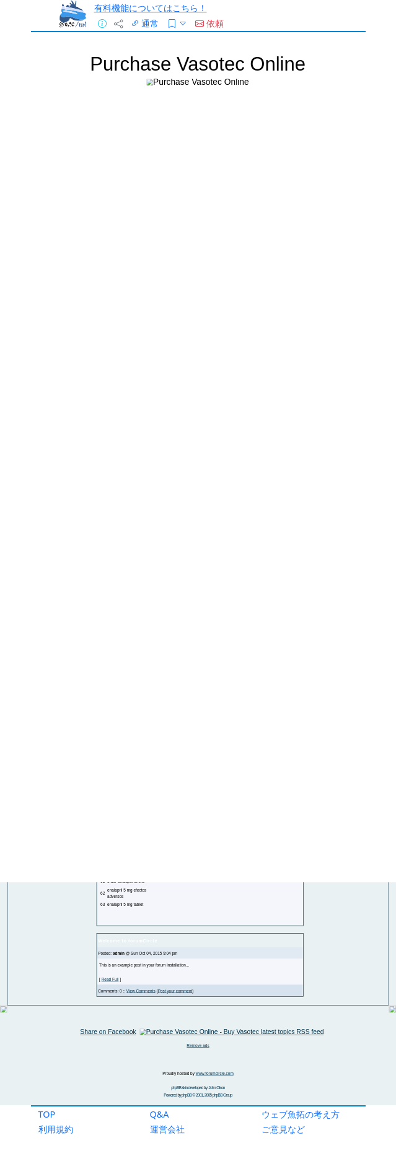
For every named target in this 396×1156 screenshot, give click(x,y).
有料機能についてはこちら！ (150, 8)
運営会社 (167, 1129)
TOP (47, 1114)
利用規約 (55, 1129)
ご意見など (283, 1129)
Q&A (159, 1114)
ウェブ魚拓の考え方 (301, 1114)
